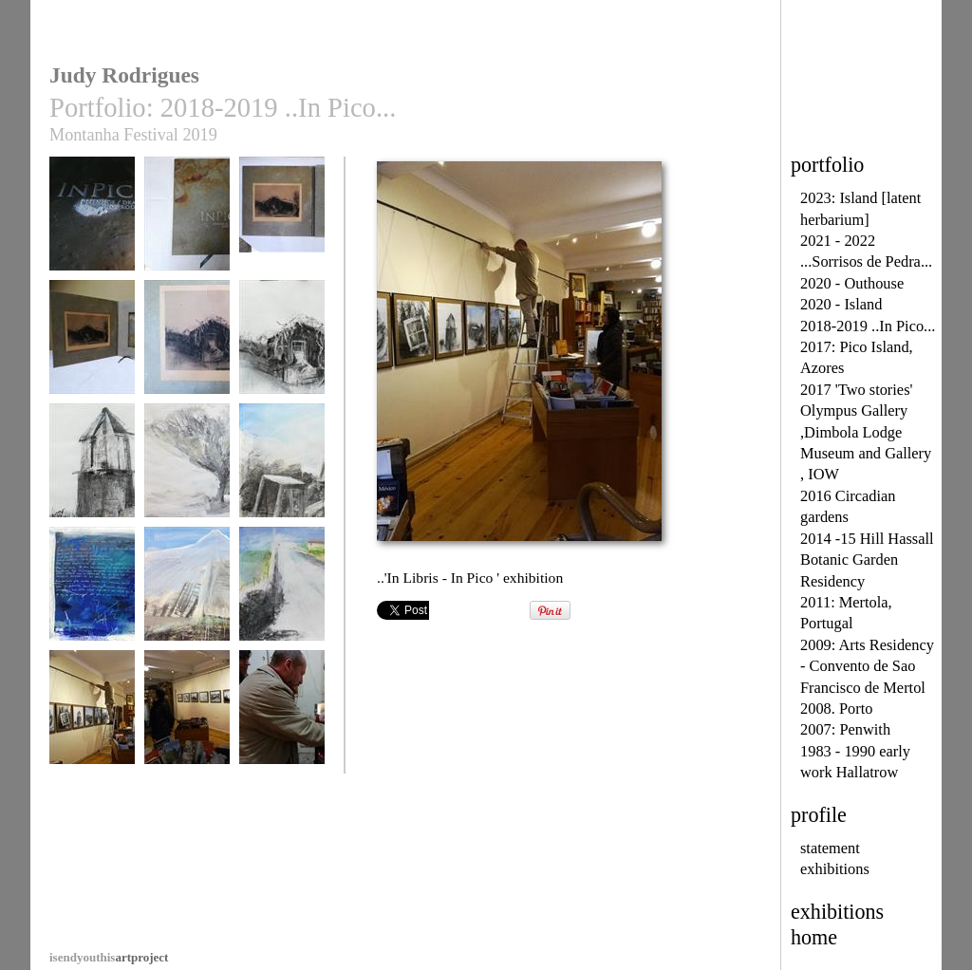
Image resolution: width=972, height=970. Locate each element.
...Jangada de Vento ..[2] (282, 476)
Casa (187, 346)
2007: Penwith (845, 729)
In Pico (187, 223)
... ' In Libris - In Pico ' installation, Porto (187, 730)
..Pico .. (187, 593)
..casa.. (282, 346)
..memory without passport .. (92, 476)
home (814, 937)
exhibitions (834, 869)
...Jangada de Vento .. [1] (92, 599)
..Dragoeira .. (187, 469)
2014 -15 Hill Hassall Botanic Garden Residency (867, 560)
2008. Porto (836, 709)
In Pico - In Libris (92, 223)
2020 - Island (841, 304)
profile (819, 815)
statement (830, 848)
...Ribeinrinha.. (282, 593)
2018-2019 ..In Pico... (867, 326)
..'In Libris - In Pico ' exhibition (92, 722)
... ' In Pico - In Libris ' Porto (282, 722)
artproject (108, 957)
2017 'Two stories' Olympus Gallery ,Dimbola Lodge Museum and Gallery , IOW (865, 432)
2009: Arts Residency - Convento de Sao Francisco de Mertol (867, 666)
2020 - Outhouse (852, 283)
